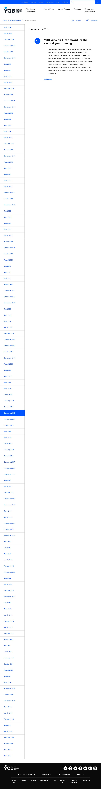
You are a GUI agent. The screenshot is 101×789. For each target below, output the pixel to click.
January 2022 (9, 242)
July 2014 (7, 578)
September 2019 (9, 358)
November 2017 (9, 468)
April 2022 (7, 229)
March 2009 (8, 713)
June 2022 (7, 217)
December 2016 (9, 499)
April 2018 (7, 438)
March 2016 (8, 517)
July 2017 (7, 480)
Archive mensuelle (15, 20)
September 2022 (9, 205)
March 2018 (8, 444)
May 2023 (7, 174)
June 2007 (7, 750)
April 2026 (7, 27)
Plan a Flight (46, 774)
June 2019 (7, 376)
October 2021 (9, 254)
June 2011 (7, 646)
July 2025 (7, 64)
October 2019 (9, 352)
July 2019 (7, 370)
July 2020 (7, 309)
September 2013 (9, 597)
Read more (48, 79)
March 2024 (8, 138)
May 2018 (7, 431)
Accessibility (50, 2)
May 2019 (7, 382)
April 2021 (7, 278)
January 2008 (9, 744)
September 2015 (9, 535)
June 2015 (7, 542)
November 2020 (9, 297)
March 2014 (8, 584)
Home (5, 20)
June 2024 (7, 125)
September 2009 (9, 701)
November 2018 (9, 419)
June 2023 (7, 168)
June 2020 (7, 315)
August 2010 (8, 670)
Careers (41, 2)
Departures (91, 20)
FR (97, 2)
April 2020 (7, 321)
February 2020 (9, 333)
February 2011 (9, 658)
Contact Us (65, 2)
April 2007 (7, 756)
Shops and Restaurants (90, 10)
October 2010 (9, 664)
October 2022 (9, 199)
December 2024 (9, 101)
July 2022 (7, 211)
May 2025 (7, 70)
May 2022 (7, 223)
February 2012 (9, 633)
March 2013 (8, 615)
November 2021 (9, 248)
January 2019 (9, 407)
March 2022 (8, 236)
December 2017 (9, 462)
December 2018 (9, 413)
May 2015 (7, 548)
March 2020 (8, 327)
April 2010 (7, 682)
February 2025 (9, 89)
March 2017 (8, 486)
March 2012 (8, 627)
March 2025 (8, 83)
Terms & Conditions (74, 781)
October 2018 (9, 425)
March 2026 (8, 34)
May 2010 (7, 676)
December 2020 (9, 291)
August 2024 (8, 113)
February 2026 (9, 40)
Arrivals (76, 20)
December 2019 (9, 340)
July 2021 (7, 266)
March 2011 (8, 652)
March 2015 (8, 560)
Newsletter (86, 780)
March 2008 (8, 731)
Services (80, 774)
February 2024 (9, 144)
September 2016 (9, 505)
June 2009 (7, 707)
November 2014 (9, 572)
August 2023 (8, 162)
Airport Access (64, 774)
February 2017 (9, 493)
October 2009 (9, 695)
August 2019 (8, 364)
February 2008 (9, 738)
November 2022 (9, 193)
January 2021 (9, 284)
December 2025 (9, 46)
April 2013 (7, 609)
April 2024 (7, 131)
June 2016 (7, 511)
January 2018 (9, 456)
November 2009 (9, 689)
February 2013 (9, 621)
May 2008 (7, 725)
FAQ (57, 2)
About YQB (24, 2)
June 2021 (7, 272)
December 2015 (9, 523)
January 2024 (9, 150)
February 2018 (9, 450)
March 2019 (8, 395)
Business (33, 2)
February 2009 (9, 719)
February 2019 (9, 401)
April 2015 (7, 554)
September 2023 (9, 156)
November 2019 (9, 346)
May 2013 (7, 603)
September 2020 (9, 303)
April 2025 (7, 76)
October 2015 (9, 529)
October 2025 (9, 52)
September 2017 (9, 474)
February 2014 (9, 591)
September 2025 (9, 58)
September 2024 (9, 107)
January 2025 (9, 95)
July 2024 (7, 119)
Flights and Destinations (26, 774)
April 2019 (7, 389)
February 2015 (9, 566)
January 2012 (9, 640)
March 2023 (8, 187)
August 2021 (8, 260)
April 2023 (7, 180)
